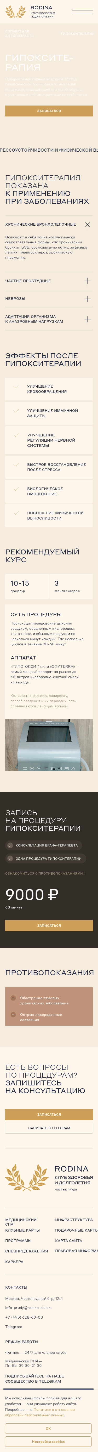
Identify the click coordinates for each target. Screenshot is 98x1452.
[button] (49, 1114)
